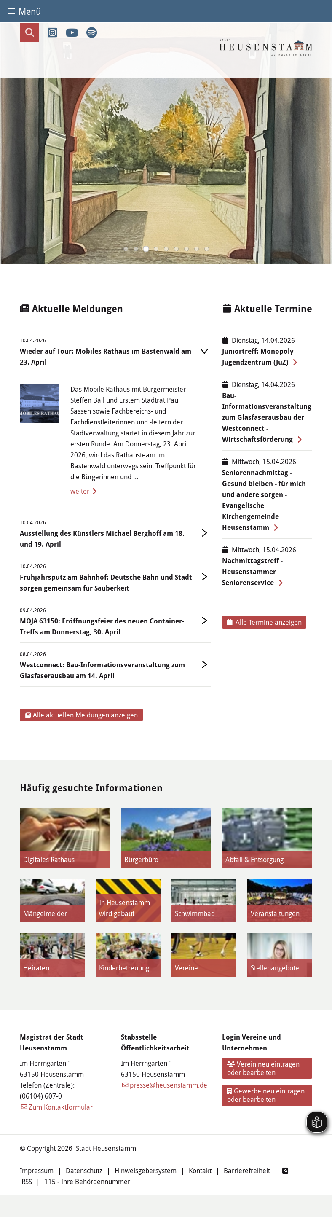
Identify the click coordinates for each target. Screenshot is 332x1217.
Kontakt (200, 1170)
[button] (125, 249)
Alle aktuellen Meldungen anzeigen (81, 714)
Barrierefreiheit (247, 1170)
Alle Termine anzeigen (264, 622)
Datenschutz (84, 1170)
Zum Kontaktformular (61, 1106)
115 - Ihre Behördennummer (87, 1181)
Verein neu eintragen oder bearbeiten (263, 1068)
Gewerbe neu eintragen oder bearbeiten (266, 1095)
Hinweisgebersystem (146, 1170)
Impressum (37, 1170)
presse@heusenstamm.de (168, 1084)
